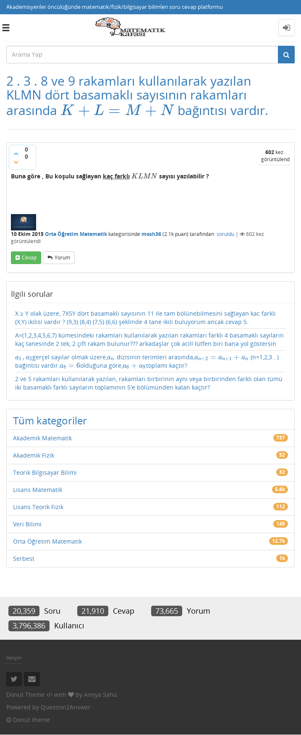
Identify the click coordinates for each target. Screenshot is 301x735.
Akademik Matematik (42, 438)
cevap (29, 257)
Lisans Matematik (37, 490)
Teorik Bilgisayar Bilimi (45, 472)
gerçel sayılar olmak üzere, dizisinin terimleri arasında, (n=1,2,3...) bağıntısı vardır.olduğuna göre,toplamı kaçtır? (147, 361)
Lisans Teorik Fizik (38, 507)
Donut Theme (25, 694)
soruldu (225, 234)
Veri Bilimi (27, 524)
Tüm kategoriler (50, 420)
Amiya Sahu (100, 694)
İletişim (14, 657)
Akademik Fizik (33, 455)
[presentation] (117, 110)
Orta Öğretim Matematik (76, 234)
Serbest (23, 558)
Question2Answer (66, 707)
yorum (62, 257)
